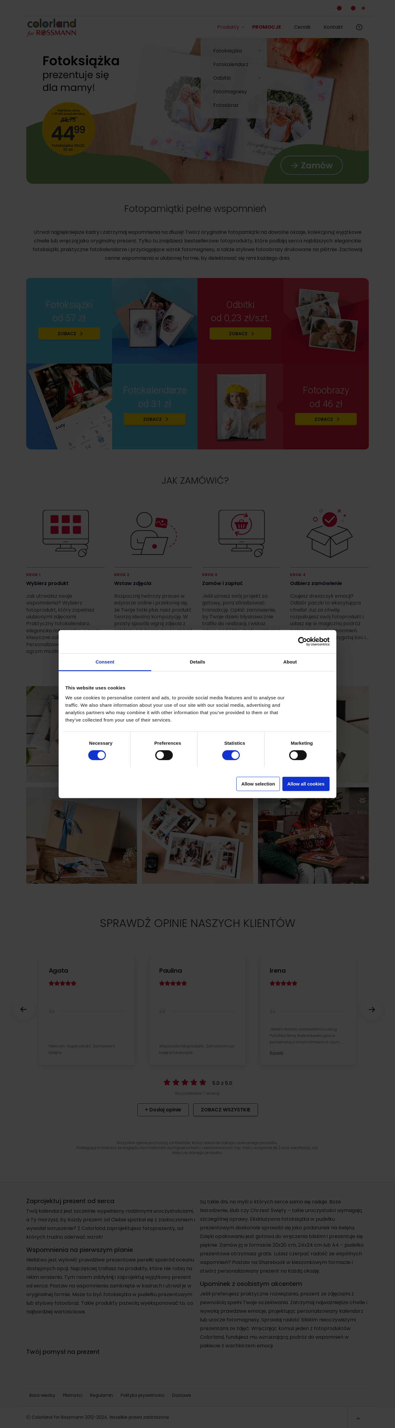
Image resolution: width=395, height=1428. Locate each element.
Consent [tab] (105, 661)
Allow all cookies (306, 783)
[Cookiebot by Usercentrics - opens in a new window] (303, 641)
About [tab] (290, 661)
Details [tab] (197, 661)
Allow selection (258, 783)
